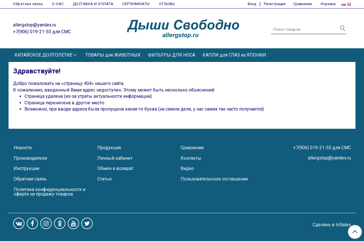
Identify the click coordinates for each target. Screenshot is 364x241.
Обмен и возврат (115, 168)
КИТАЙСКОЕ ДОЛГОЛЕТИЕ (44, 55)
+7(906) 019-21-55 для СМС (42, 31)
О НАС (58, 4)
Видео (187, 168)
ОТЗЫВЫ (167, 4)
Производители (30, 158)
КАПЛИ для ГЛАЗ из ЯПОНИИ (234, 55)
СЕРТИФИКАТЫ (136, 4)
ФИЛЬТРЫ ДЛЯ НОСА (171, 55)
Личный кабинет (115, 158)
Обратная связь (28, 4)
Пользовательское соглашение (214, 179)
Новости (23, 147)
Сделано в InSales (332, 225)
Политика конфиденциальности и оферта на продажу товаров (49, 192)
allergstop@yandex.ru (34, 25)
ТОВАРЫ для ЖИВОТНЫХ (112, 55)
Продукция (109, 147)
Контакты (191, 158)
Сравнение (192, 147)
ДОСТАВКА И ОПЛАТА (93, 4)
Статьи (104, 179)
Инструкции (26, 168)
